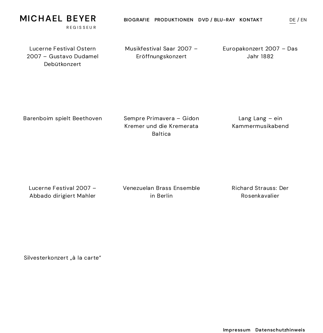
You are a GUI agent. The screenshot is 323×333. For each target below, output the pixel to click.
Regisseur (81, 27)
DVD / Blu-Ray (216, 20)
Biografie (137, 20)
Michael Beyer (58, 18)
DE (292, 20)
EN (304, 20)
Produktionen (174, 20)
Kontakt (251, 20)
